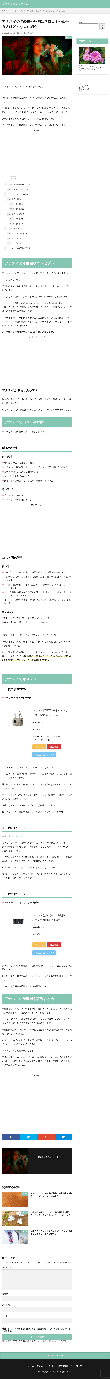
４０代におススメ (17, 238)
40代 (31, 33)
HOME (6, 11)
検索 (81, 22)
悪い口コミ (17, 209)
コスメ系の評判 (16, 214)
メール (6, 1305)
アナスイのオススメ (14, 228)
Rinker (42, 722)
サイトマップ (76, 1366)
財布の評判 (14, 199)
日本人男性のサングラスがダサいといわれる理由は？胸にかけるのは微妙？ (50, 1232)
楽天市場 (54, 747)
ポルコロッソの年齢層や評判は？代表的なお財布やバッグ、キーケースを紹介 (50, 1195)
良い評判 (16, 204)
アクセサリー (84, 85)
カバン (81, 87)
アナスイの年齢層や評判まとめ (19, 248)
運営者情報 (63, 1366)
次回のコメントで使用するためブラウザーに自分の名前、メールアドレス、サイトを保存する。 (36, 1330)
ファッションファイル (15, 4)
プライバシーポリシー (46, 1366)
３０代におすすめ (17, 233)
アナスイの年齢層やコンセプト (19, 184)
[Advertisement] (37, 150)
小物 (14, 11)
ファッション (84, 89)
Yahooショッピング (44, 755)
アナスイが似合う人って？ (20, 189)
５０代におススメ (17, 243)
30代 (27, 33)
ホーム (31, 1366)
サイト (5, 1316)
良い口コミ (17, 219)
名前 (5, 1294)
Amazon (39, 747)
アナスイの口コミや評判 (16, 194)
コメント (7, 1267)
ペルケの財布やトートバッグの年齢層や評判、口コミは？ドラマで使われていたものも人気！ (50, 1215)
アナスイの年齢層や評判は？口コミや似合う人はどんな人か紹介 (43, 11)
